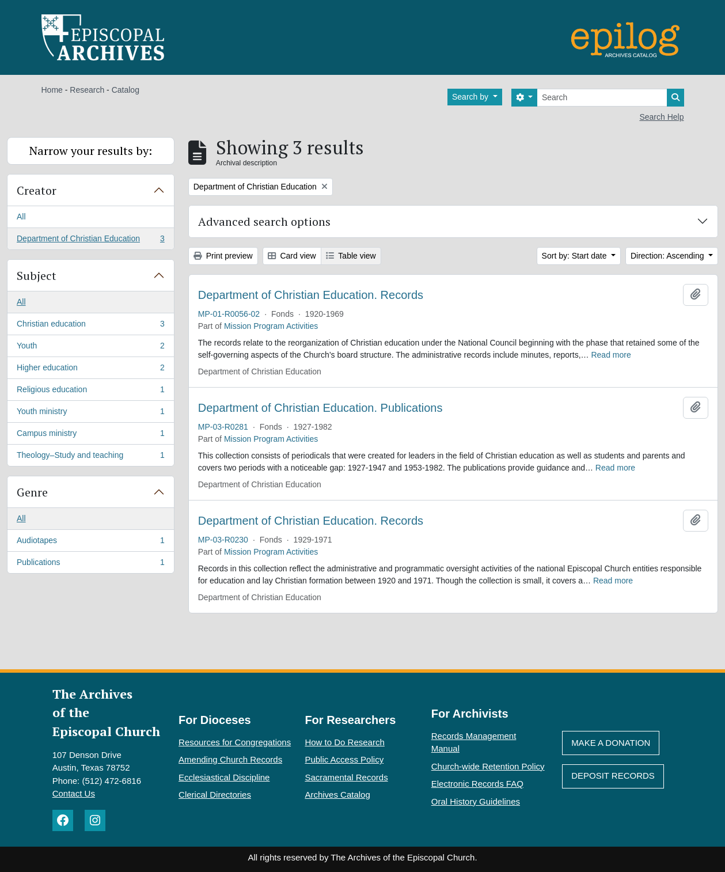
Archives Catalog (337, 794)
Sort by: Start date (575, 255)
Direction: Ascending (669, 255)
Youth (90, 348)
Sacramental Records (346, 777)
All (21, 216)
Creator (36, 190)
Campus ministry (90, 435)
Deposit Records (613, 775)
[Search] (602, 98)
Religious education (90, 392)
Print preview (223, 255)
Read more (611, 354)
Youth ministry (90, 413)
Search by (471, 96)
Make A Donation (610, 743)
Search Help (661, 117)
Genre (32, 492)
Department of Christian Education (90, 241)
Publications (90, 564)
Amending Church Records (230, 759)
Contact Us (73, 793)
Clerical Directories (215, 794)
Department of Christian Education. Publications (320, 407)
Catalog (125, 89)
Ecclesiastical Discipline (224, 777)
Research (87, 89)
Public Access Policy (344, 759)
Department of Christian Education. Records (310, 295)
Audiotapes (90, 542)
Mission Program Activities (271, 326)
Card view (292, 255)
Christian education (90, 326)
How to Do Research (344, 742)
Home (52, 89)
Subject (36, 275)
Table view (351, 255)
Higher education (90, 370)
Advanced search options (264, 221)
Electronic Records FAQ (477, 783)
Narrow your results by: (90, 150)
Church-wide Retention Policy (488, 766)
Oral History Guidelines (475, 801)
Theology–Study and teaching (90, 457)
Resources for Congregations (235, 742)
